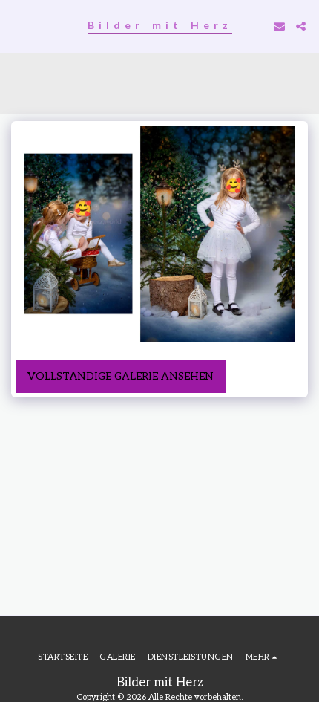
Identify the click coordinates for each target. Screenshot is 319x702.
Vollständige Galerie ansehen (120, 376)
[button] (16, 26)
